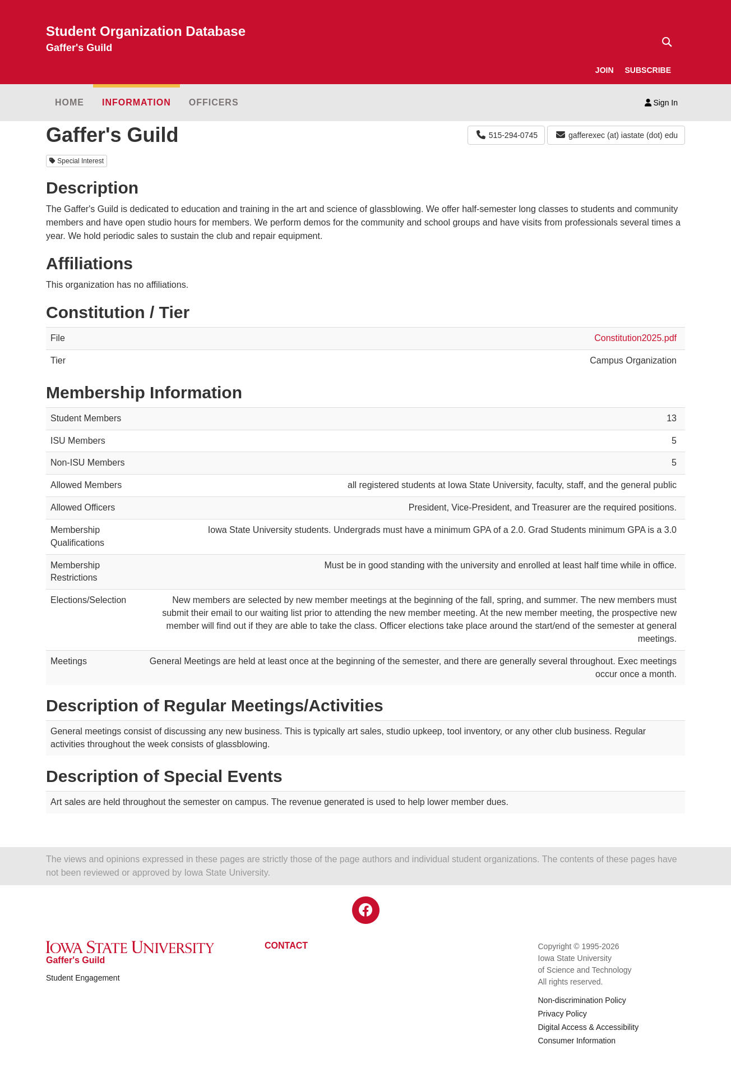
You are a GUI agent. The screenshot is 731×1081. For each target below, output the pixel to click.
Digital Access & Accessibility (588, 1027)
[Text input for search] (664, 42)
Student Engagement (83, 977)
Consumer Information (577, 1040)
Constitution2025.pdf (635, 338)
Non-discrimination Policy (582, 1000)
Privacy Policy (562, 1013)
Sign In (661, 102)
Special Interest (76, 161)
